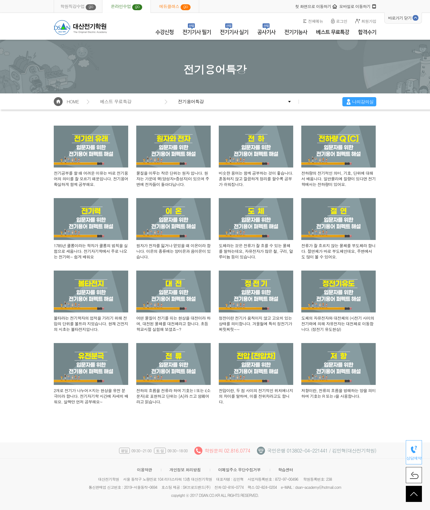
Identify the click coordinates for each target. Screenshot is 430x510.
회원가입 (368, 21)
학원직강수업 (78, 6)
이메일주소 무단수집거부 (239, 469)
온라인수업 (126, 6)
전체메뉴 (315, 21)
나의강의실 (363, 102)
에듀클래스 (175, 6)
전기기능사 (295, 32)
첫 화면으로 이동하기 (313, 6)
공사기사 (266, 32)
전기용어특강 (191, 101)
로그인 (341, 21)
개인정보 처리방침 (184, 469)
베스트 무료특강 (332, 32)
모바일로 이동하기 (354, 6)
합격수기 (367, 32)
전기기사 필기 (196, 32)
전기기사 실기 (234, 32)
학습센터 (285, 469)
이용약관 (144, 469)
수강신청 (164, 32)
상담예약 (413, 458)
